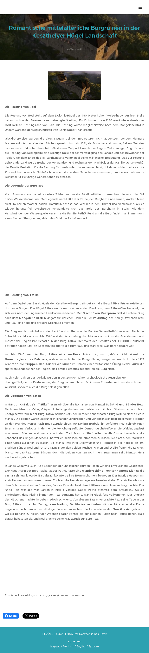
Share (11, 615)
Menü (140, 7)
